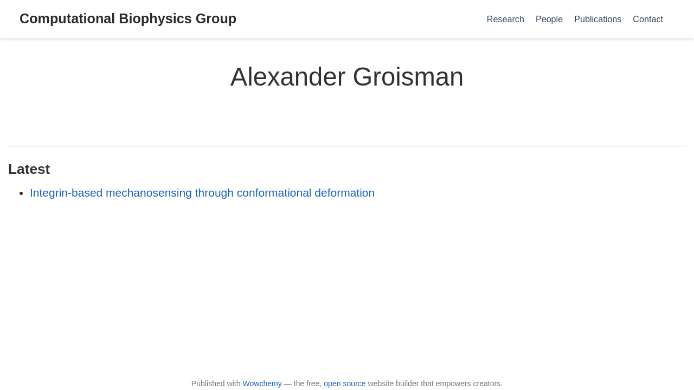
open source (344, 383)
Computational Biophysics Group (128, 18)
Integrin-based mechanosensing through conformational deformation (202, 192)
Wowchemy (261, 383)
